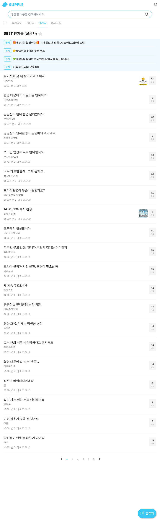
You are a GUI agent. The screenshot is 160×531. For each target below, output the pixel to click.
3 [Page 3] (78, 458)
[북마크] (40, 33)
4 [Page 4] (83, 458)
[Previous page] (61, 459)
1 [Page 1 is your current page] (67, 458)
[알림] (155, 4)
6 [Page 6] (94, 458)
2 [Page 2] (72, 458)
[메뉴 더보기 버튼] (5, 23)
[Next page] (99, 459)
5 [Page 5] (88, 458)
